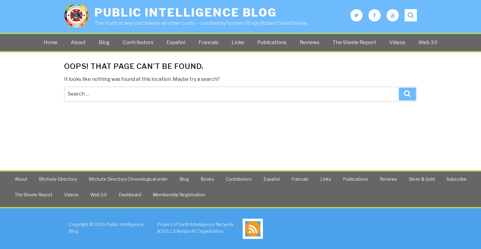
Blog (104, 42)
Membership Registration (179, 194)
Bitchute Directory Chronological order (128, 179)
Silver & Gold (422, 179)
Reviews (309, 42)
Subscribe (456, 179)
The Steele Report (354, 42)
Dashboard (130, 194)
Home (51, 42)
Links (238, 42)
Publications (272, 42)
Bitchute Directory (58, 179)
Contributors (138, 42)
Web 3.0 (427, 42)
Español (176, 42)
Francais (208, 42)
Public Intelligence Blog (185, 12)
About (78, 42)
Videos (397, 42)
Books (207, 179)
